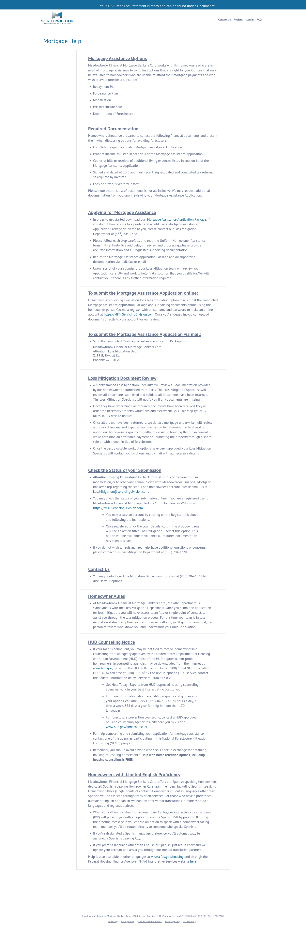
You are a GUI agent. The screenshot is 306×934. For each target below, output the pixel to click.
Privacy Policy (127, 921)
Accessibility (189, 921)
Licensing (113, 921)
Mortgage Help (172, 921)
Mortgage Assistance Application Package (176, 219)
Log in (250, 19)
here (193, 861)
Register (238, 19)
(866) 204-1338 (198, 915)
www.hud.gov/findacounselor (126, 727)
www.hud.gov (102, 668)
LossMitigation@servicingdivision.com (120, 491)
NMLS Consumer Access (149, 921)
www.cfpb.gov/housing (167, 856)
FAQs (260, 19)
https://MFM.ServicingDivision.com (129, 314)
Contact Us (224, 19)
